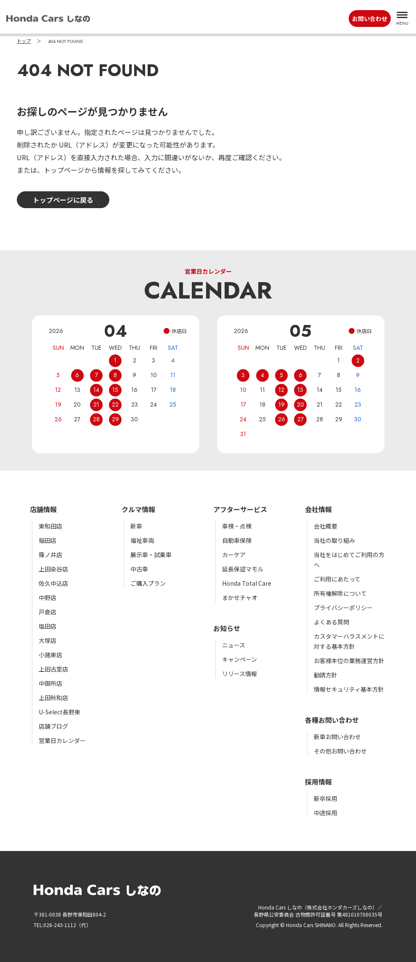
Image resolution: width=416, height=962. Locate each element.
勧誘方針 (325, 675)
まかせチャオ (239, 597)
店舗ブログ (53, 726)
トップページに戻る (63, 200)
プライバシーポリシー (343, 607)
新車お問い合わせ (337, 736)
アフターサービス (240, 509)
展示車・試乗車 (151, 554)
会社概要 (325, 526)
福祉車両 (142, 540)
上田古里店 (53, 669)
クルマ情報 (138, 509)
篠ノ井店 (50, 554)
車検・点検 (237, 526)
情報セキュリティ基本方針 (349, 689)
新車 (136, 526)
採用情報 (318, 782)
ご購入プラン (148, 583)
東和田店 (50, 526)
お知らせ (226, 628)
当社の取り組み (334, 540)
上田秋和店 (53, 697)
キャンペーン (239, 659)
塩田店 (47, 626)
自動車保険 (237, 540)
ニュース (233, 645)
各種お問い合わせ (332, 720)
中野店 (47, 597)
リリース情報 (239, 673)
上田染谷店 (53, 569)
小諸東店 (50, 654)
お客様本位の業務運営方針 (349, 660)
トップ (24, 41)
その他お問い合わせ (340, 751)
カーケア (234, 554)
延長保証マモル (242, 569)
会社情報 (318, 509)
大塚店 (47, 640)
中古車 (139, 569)
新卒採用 (325, 798)
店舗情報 (43, 509)
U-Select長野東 (59, 712)
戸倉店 (47, 612)
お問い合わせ (369, 18)
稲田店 (47, 540)
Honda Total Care (246, 583)
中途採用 (325, 813)
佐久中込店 (53, 583)
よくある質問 (331, 622)
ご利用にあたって (337, 579)
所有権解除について (340, 593)
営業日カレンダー (62, 740)
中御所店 (50, 683)
